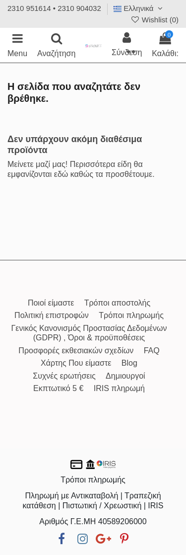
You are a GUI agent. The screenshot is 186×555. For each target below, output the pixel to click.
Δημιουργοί (125, 376)
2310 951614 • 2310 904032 (54, 8)
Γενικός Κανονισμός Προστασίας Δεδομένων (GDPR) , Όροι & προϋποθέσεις (89, 333)
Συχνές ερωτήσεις (64, 376)
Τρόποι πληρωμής (131, 315)
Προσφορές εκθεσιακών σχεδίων (75, 350)
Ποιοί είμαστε (51, 303)
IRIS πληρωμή (119, 388)
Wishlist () (154, 19)
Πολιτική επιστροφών (51, 315)
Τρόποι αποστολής (117, 303)
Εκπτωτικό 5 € (58, 388)
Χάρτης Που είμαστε (76, 363)
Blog (129, 363)
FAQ (152, 350)
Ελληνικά (139, 8)
